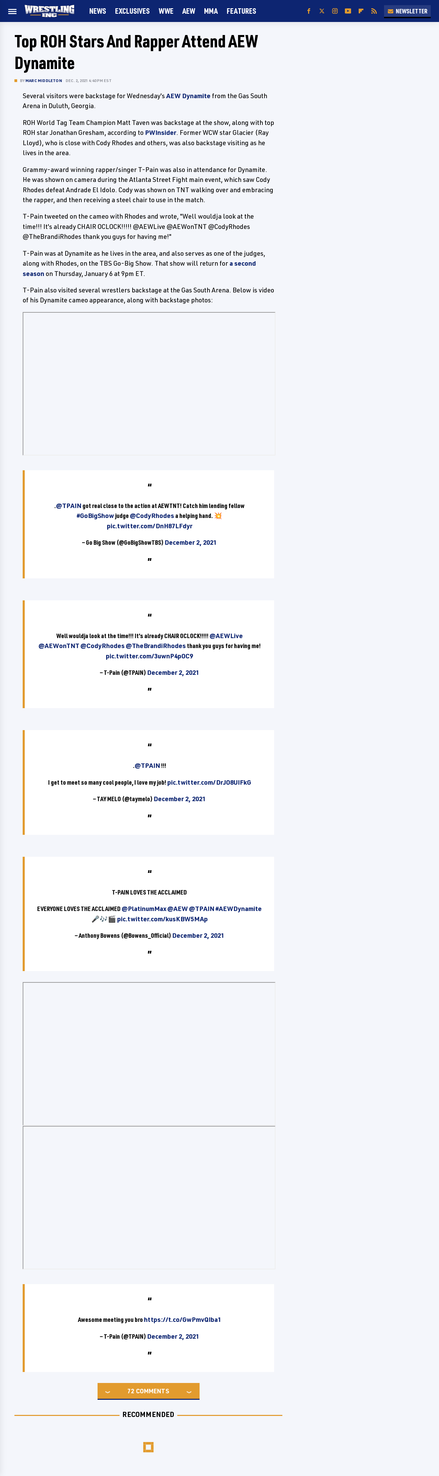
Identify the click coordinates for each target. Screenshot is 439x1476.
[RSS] (374, 11)
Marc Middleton (43, 80)
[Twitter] (322, 11)
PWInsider (160, 132)
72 (130, 1391)
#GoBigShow (95, 515)
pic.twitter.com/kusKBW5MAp (162, 919)
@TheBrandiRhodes (156, 646)
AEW (188, 10)
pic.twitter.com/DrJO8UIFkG (209, 782)
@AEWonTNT (58, 646)
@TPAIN (68, 505)
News (97, 10)
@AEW (177, 908)
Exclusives (132, 10)
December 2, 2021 (191, 542)
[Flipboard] (361, 11)
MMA (211, 10)
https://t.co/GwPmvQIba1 (182, 1319)
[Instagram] (335, 11)
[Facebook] (309, 11)
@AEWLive (226, 636)
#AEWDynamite (238, 908)
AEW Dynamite (188, 96)
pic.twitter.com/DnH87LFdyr (149, 526)
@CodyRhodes (152, 515)
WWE (166, 10)
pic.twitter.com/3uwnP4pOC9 (149, 656)
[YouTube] (348, 11)
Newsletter (407, 11)
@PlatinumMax (144, 908)
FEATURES (241, 10)
